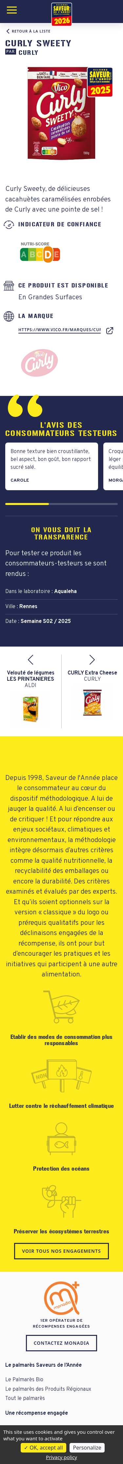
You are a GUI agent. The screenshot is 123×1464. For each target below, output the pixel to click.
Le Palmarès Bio (24, 1380)
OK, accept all (43, 1447)
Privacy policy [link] (61, 1457)
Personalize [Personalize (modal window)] (87, 1447)
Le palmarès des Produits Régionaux (48, 1389)
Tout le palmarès (25, 1398)
